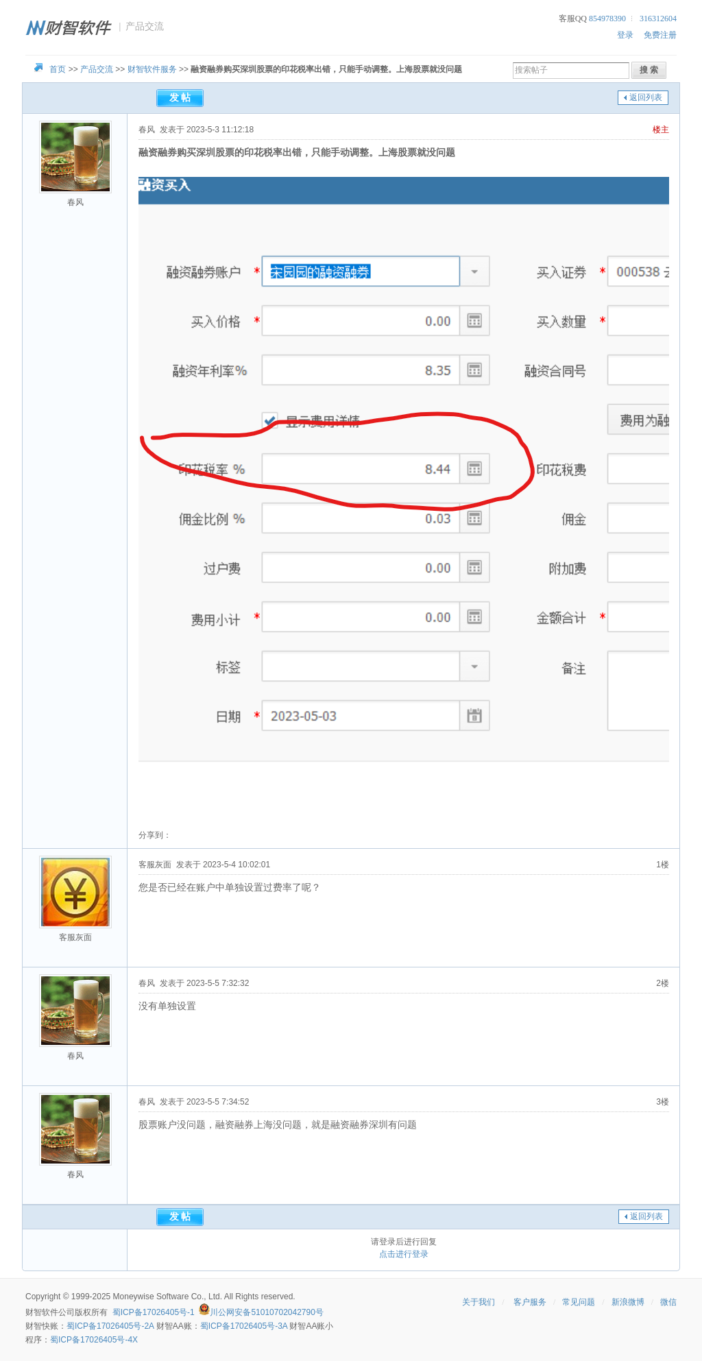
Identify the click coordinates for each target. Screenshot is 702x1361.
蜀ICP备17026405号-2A (110, 1326)
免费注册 (660, 35)
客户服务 (529, 1302)
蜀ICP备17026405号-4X (94, 1340)
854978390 (607, 18)
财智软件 (41, 1312)
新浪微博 (628, 1302)
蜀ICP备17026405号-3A (243, 1326)
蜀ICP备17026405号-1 (153, 1312)
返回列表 (645, 97)
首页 (57, 69)
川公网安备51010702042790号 (266, 1312)
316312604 (658, 18)
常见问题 (578, 1302)
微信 (668, 1302)
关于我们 (478, 1302)
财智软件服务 (152, 69)
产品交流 (96, 69)
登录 (625, 35)
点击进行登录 (403, 1254)
